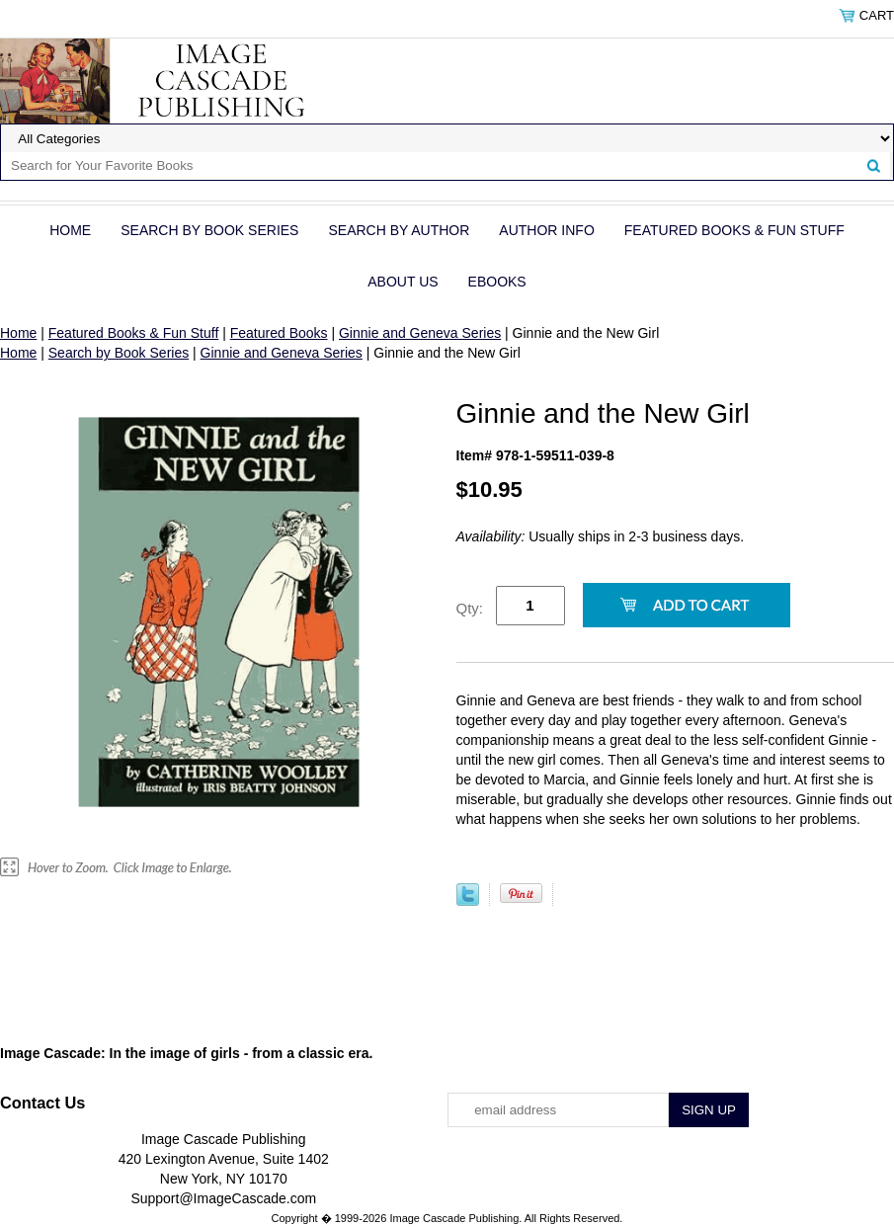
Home (70, 230)
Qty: (470, 608)
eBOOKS (497, 281)
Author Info (546, 230)
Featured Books (279, 333)
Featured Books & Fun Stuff (734, 230)
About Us (402, 281)
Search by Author (398, 230)
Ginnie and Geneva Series (420, 333)
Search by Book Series (209, 230)
